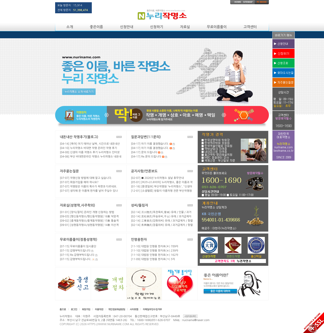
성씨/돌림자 (139, 205)
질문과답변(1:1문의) (146, 137)
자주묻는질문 (69, 171)
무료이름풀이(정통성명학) (78, 239)
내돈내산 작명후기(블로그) (79, 137)
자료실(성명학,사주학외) (77, 205)
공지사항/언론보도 (144, 171)
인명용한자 (139, 239)
